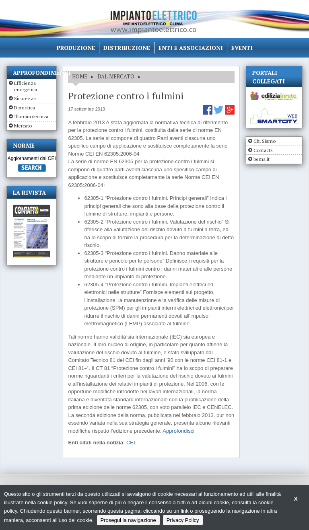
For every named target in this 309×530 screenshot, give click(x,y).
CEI (130, 443)
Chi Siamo (264, 141)
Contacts (263, 150)
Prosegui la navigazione (128, 520)
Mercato (23, 126)
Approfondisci (178, 431)
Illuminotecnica (31, 116)
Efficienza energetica (25, 86)
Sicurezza (25, 98)
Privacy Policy (183, 520)
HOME (79, 76)
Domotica (24, 108)
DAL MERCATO (115, 76)
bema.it (261, 159)
